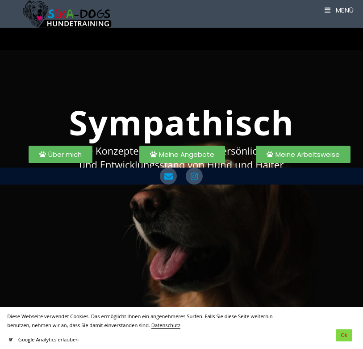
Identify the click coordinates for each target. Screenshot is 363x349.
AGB (203, 189)
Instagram (229, 189)
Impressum (175, 189)
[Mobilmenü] (339, 10)
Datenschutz (137, 189)
